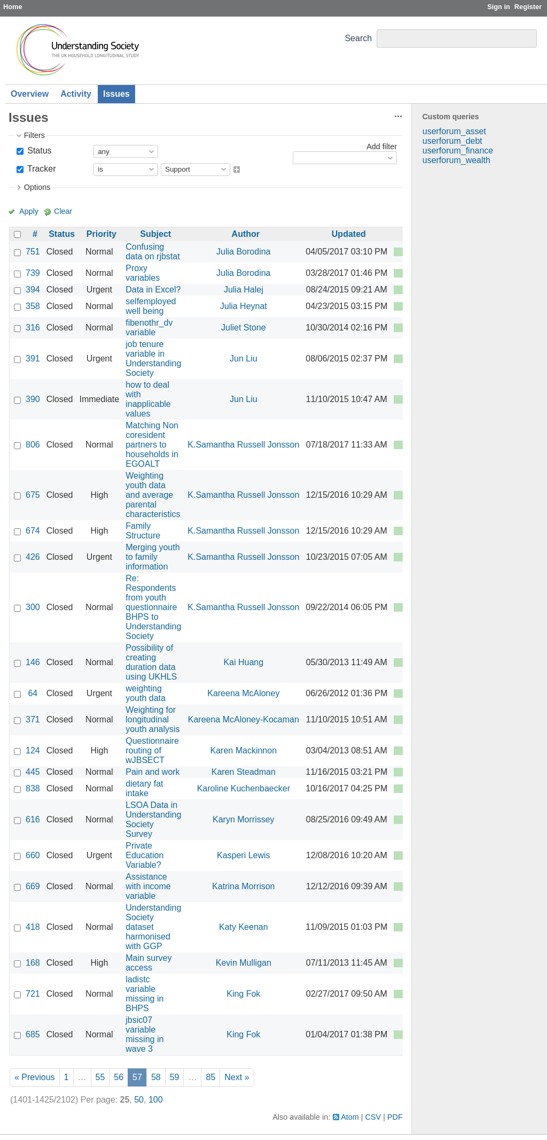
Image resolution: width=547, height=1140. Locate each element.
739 (33, 273)
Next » (236, 1077)
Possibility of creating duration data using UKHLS (151, 662)
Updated (349, 233)
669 (33, 886)
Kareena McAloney (243, 693)
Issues (116, 93)
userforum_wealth (456, 160)
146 (33, 662)
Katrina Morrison (243, 886)
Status (38, 150)
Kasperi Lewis (243, 855)
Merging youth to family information (152, 557)
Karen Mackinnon (243, 750)
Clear (63, 211)
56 (118, 1077)
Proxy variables (143, 273)
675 (33, 494)
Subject (155, 233)
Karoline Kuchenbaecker (243, 788)
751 (33, 251)
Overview (30, 93)
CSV (373, 1117)
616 (33, 819)
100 (156, 1099)
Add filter (381, 146)
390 (33, 399)
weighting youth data (146, 693)
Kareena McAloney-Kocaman (243, 719)
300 (33, 607)
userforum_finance (458, 150)
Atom (350, 1117)
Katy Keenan (243, 926)
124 (33, 750)
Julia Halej (243, 289)
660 (33, 855)
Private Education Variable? (144, 855)
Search (358, 38)
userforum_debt (452, 140)
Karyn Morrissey (244, 819)
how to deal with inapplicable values (148, 399)
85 (210, 1077)
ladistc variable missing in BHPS (144, 994)
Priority (101, 233)
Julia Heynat (243, 306)
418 (33, 926)
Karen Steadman (244, 771)
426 (33, 556)
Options (37, 187)
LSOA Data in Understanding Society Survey (153, 819)
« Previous (34, 1077)
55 (100, 1077)
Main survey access (148, 962)
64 (32, 693)
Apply (28, 211)
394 (33, 289)
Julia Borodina (243, 251)
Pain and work (152, 771)
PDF (395, 1117)
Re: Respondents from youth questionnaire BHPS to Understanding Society (153, 607)
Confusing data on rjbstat (152, 251)
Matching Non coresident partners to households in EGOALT (152, 444)
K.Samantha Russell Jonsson (243, 444)
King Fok (243, 993)
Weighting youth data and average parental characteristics (153, 495)
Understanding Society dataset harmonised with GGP (153, 927)
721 (33, 993)
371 (33, 719)
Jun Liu (243, 358)
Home (12, 7)
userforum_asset (454, 131)
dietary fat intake (144, 788)
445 (33, 771)
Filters (34, 135)
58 (156, 1077)
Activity (75, 93)
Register (528, 7)
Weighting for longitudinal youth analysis (152, 719)
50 (139, 1099)
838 (33, 788)
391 (33, 358)
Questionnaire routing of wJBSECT (152, 750)
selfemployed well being (151, 306)
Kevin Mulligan (243, 962)
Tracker (40, 168)
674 (33, 530)
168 (33, 962)
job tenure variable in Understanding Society (153, 359)
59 (174, 1077)
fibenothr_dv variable (149, 327)
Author (246, 233)
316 (33, 327)
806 (33, 444)
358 (33, 306)
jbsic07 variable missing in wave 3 (144, 1034)
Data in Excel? (153, 289)
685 (33, 1034)
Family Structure (143, 530)
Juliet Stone (243, 327)
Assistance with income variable (148, 886)
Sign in (498, 7)
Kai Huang (243, 662)
